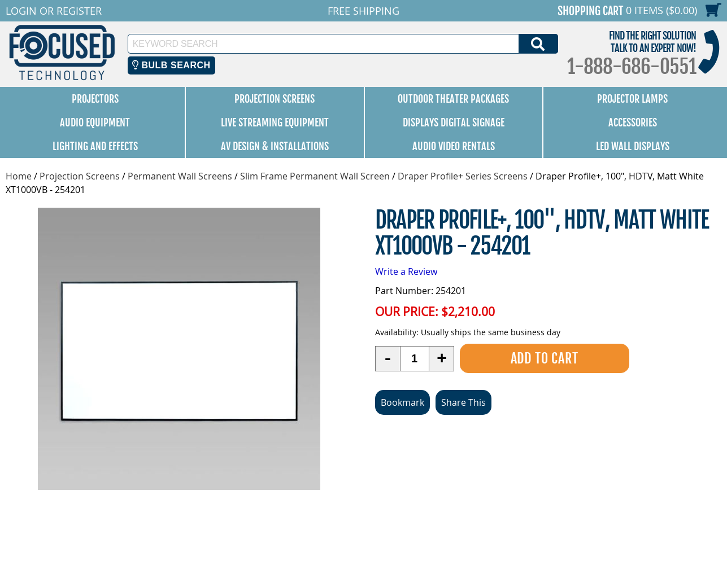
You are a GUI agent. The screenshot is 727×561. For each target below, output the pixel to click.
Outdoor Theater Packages (453, 99)
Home (19, 176)
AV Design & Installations (275, 146)
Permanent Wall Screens (180, 176)
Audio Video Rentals (453, 146)
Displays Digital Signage (453, 122)
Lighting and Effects (95, 146)
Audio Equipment (95, 122)
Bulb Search (171, 65)
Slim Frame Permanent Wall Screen (315, 176)
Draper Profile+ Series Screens (463, 176)
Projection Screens (274, 99)
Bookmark (402, 402)
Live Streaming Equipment (275, 122)
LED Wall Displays (632, 146)
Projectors (95, 99)
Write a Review (406, 271)
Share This (463, 402)
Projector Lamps (632, 99)
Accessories (632, 122)
